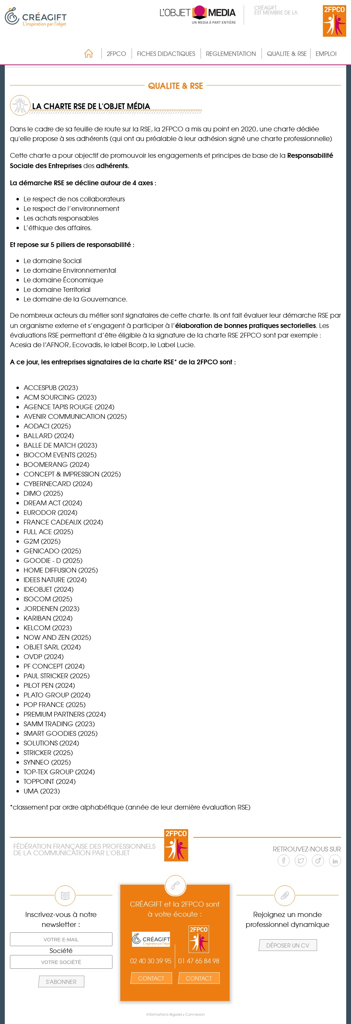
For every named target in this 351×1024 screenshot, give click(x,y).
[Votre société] (61, 962)
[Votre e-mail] (61, 939)
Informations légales (164, 1014)
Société (61, 950)
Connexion (195, 1014)
